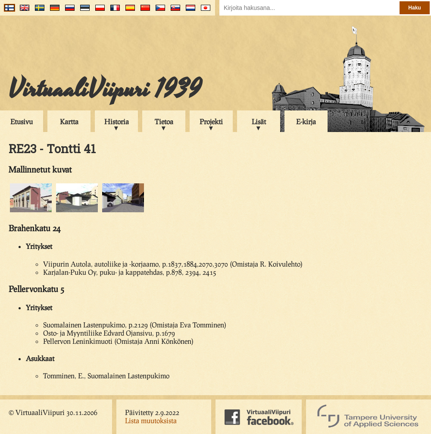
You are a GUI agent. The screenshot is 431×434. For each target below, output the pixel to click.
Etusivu (21, 121)
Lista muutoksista (151, 420)
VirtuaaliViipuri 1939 (105, 89)
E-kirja (306, 121)
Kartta (69, 121)
